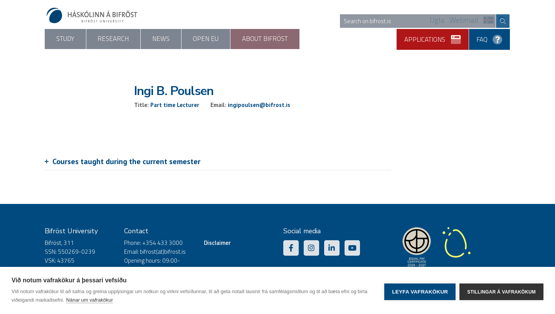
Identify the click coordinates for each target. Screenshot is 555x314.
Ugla (437, 21)
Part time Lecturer (174, 105)
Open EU (281, 39)
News (215, 39)
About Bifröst (362, 39)
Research (145, 39)
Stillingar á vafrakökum (501, 290)
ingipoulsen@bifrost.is (259, 105)
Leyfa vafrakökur (420, 291)
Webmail (463, 21)
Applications (434, 36)
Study (76, 39)
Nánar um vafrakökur (89, 300)
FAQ (489, 36)
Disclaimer (217, 243)
